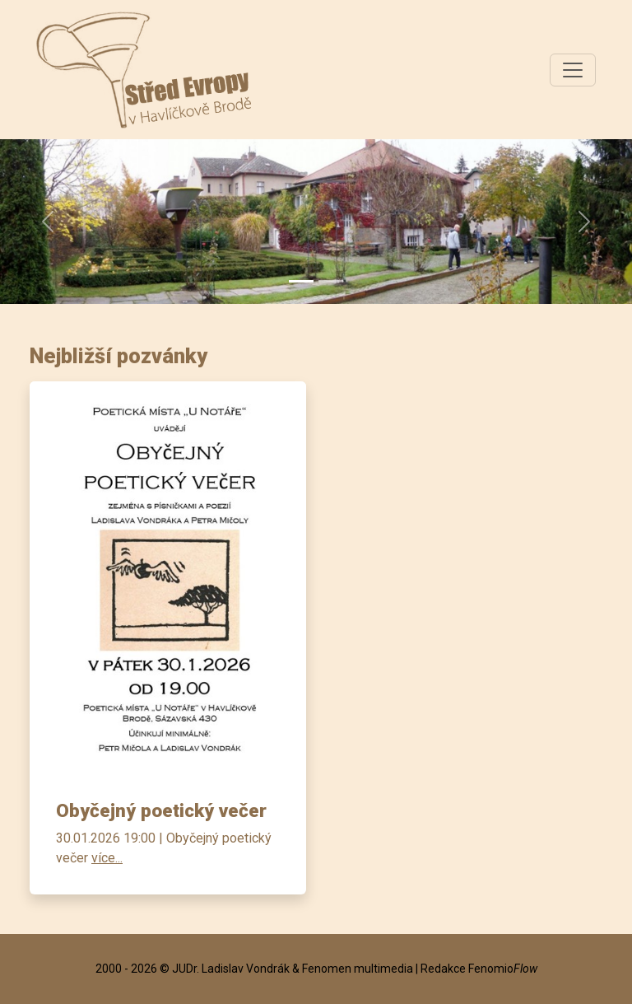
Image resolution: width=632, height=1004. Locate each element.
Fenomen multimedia (357, 968)
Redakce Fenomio (479, 968)
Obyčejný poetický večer (161, 811)
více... (107, 858)
